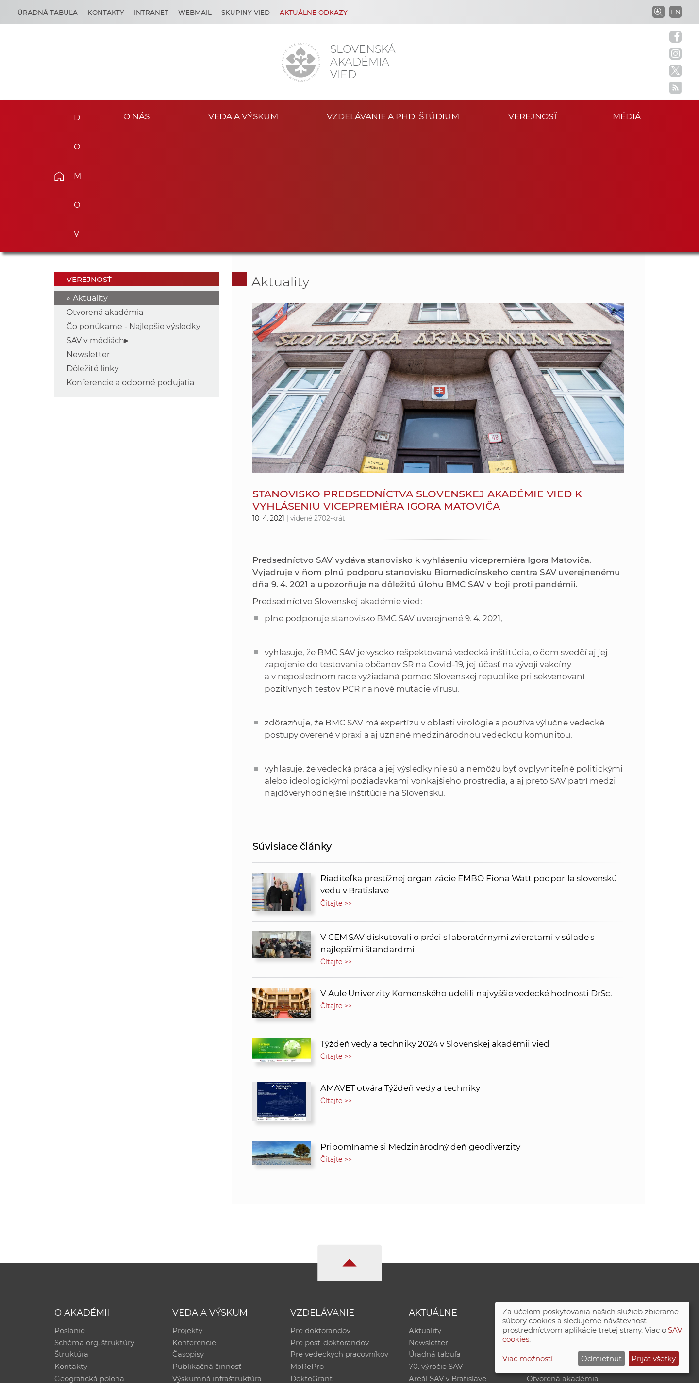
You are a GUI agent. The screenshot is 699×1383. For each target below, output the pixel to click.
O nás (136, 116)
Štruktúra (71, 1235)
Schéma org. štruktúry (94, 1223)
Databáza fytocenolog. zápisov (581, 1235)
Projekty (187, 1210)
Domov (74, 114)
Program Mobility (321, 1273)
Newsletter (88, 234)
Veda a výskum (243, 116)
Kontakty (105, 12)
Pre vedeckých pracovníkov (339, 1235)
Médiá (630, 116)
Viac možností (527, 1358)
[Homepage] (301, 62)
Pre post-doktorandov (329, 1223)
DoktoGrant (311, 1261)
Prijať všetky (654, 1358)
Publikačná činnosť (206, 1248)
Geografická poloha (89, 1261)
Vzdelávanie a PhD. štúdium (393, 116)
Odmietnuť (601, 1358)
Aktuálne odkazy (314, 12)
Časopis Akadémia (560, 1248)
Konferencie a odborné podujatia (130, 262)
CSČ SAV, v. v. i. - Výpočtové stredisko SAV (199, 1371)
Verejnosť (533, 116)
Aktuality (90, 177)
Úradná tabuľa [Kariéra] (47, 12)
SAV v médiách (95, 220)
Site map (493, 1371)
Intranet (151, 12)
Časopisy (188, 1235)
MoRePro (307, 1248)
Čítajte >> (336, 782)
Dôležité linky (93, 248)
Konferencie (194, 1223)
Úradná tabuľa (435, 1235)
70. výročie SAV (436, 1248)
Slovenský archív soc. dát (571, 1223)
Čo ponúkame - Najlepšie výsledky (133, 206)
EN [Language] (676, 12)
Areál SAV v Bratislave (447, 1261)
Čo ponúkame (434, 1273)
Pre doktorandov (320, 1210)
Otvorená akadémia (105, 192)
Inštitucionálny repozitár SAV (579, 1210)
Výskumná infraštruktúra (217, 1261)
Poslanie (69, 1210)
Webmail (195, 12)
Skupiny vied (245, 12)
